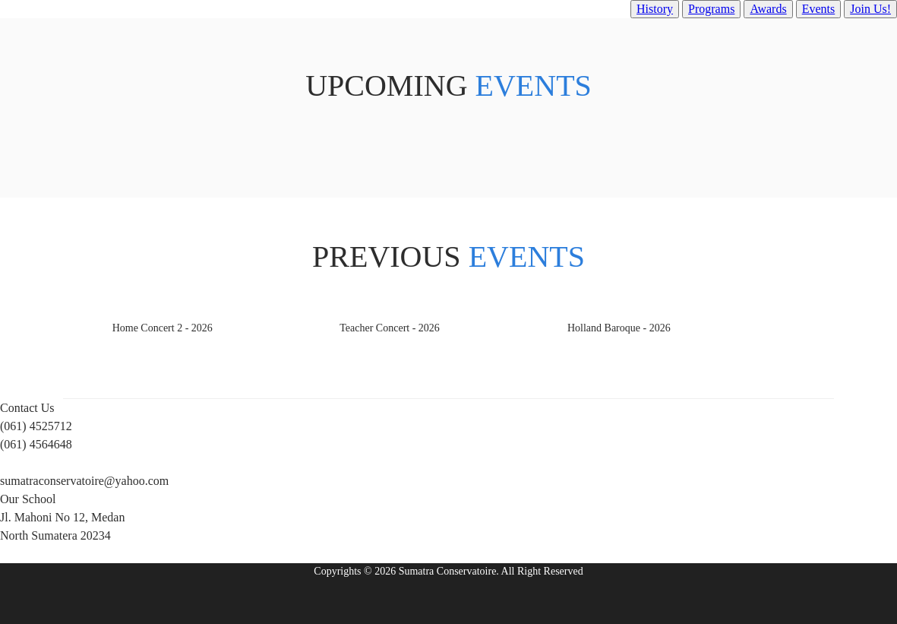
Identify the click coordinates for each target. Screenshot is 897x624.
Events (818, 8)
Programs (711, 8)
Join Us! (870, 8)
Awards (768, 8)
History (654, 8)
